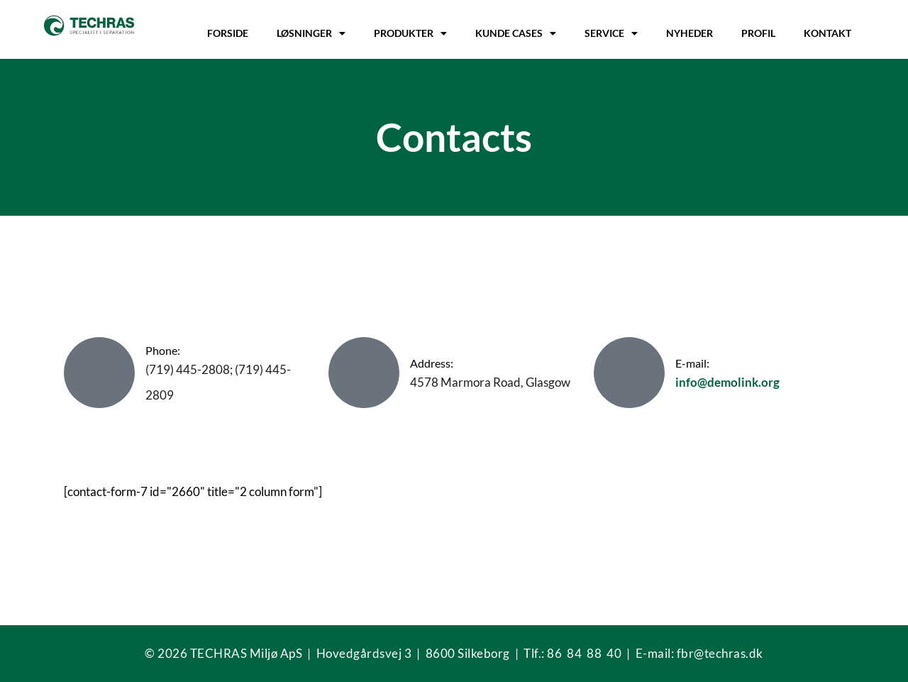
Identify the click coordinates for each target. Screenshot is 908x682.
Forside (227, 33)
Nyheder (689, 33)
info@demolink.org (727, 382)
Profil (758, 33)
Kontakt (827, 33)
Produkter (410, 33)
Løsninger (311, 33)
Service (611, 33)
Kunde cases (515, 33)
